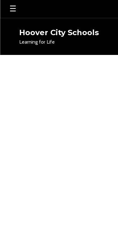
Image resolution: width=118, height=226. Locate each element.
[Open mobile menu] (12, 9)
